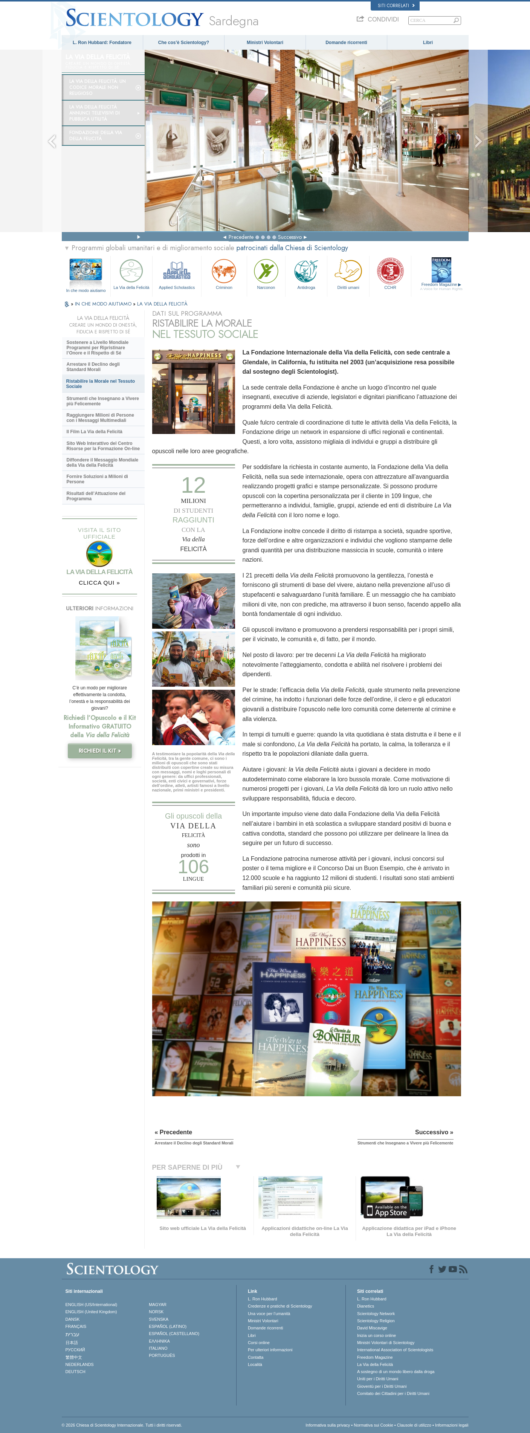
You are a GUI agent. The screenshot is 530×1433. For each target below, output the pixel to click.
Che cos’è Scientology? (183, 42)
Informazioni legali (452, 1425)
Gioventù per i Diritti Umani (381, 1386)
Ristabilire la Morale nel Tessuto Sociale (100, 384)
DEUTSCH (76, 1371)
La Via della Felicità (131, 273)
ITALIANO (158, 1348)
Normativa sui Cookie (373, 1425)
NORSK (156, 1311)
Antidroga (306, 273)
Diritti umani (348, 273)
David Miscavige (372, 1328)
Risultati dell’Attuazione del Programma (96, 496)
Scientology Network (376, 1313)
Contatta (256, 1357)
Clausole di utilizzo (414, 1425)
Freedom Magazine (441, 286)
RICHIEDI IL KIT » (100, 751)
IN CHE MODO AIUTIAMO (104, 303)
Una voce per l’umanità (269, 1313)
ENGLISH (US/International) (92, 1304)
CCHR (390, 273)
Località (255, 1364)
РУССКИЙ (75, 1349)
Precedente (241, 237)
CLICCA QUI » (99, 582)
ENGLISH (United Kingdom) (91, 1311)
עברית (72, 1334)
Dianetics (365, 1306)
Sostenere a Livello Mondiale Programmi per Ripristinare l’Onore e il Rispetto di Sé (98, 348)
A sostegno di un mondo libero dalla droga (395, 1371)
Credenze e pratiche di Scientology (280, 1306)
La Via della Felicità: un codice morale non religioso (97, 87)
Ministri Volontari (265, 42)
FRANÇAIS (76, 1326)
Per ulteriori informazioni (270, 1349)
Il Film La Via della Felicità (95, 431)
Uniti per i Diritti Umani (377, 1378)
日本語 (72, 1342)
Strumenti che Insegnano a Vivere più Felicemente (103, 401)
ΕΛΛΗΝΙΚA (159, 1341)
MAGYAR (157, 1304)
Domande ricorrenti (346, 42)
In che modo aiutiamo (85, 290)
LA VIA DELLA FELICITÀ (162, 303)
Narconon (266, 273)
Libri (428, 42)
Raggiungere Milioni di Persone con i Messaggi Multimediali (100, 417)
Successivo (290, 237)
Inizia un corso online (376, 1335)
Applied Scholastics (176, 273)
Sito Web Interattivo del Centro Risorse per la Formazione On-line (103, 446)
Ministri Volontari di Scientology (385, 1342)
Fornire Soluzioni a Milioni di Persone (97, 479)
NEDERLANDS (80, 1364)
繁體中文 (74, 1357)
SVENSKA (158, 1319)
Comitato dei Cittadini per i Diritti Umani (393, 1393)
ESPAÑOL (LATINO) (167, 1326)
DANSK (73, 1319)
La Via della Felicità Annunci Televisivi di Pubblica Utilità (94, 113)
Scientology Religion (376, 1320)
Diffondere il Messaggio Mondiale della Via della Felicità (103, 462)
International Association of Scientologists (395, 1349)
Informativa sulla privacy (327, 1425)
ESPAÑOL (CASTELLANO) (174, 1333)
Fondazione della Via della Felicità (95, 135)
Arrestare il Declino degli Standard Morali (93, 367)
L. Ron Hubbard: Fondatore (102, 42)
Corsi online (259, 1342)
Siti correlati (396, 5)
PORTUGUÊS (162, 1355)
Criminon (224, 273)
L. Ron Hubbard (262, 1299)
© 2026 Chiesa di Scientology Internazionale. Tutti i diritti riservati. (122, 1425)
